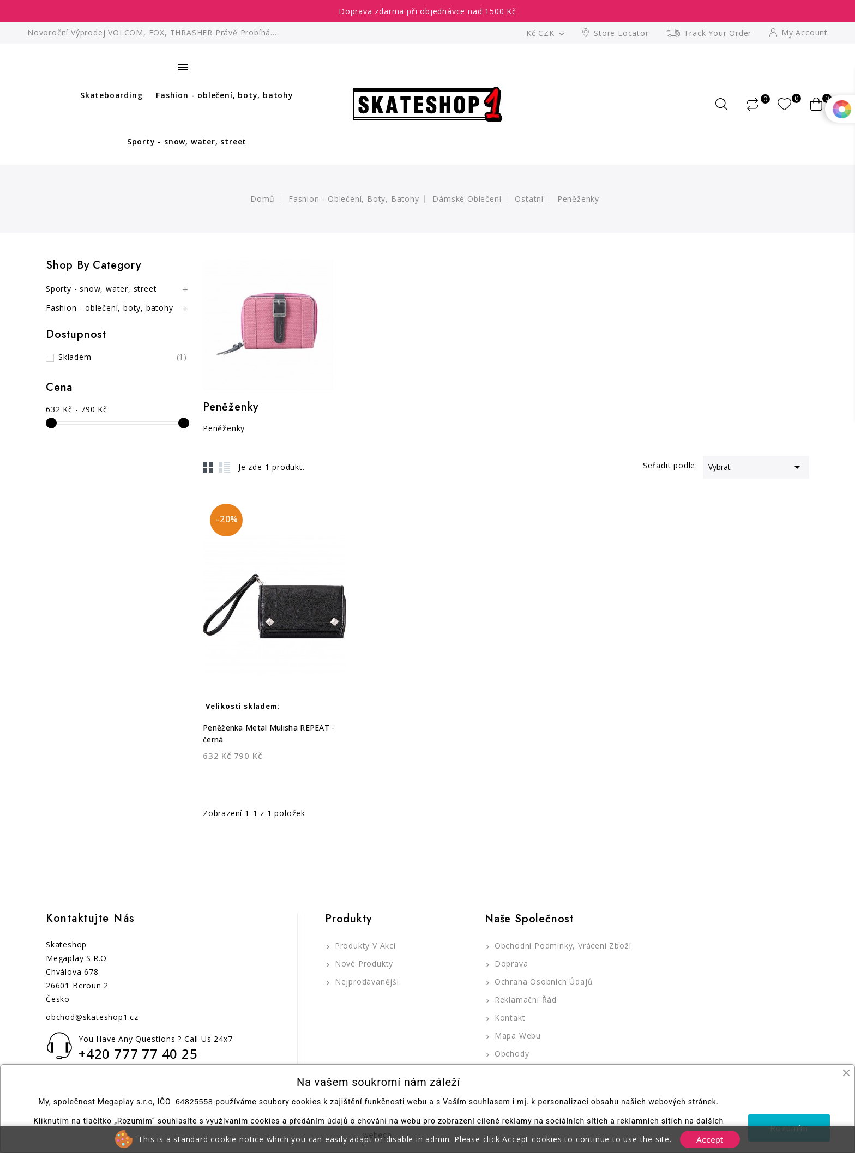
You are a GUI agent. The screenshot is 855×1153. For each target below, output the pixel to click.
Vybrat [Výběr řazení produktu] (756, 466)
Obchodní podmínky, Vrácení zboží (561, 945)
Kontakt (508, 1017)
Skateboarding (111, 95)
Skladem (122, 357)
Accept (710, 1139)
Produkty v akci (364, 945)
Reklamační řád (524, 999)
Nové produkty (362, 963)
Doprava (510, 963)
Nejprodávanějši (365, 981)
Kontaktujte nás (90, 918)
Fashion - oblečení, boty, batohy (224, 95)
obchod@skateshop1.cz (92, 1017)
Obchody (510, 1053)
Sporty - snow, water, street (186, 141)
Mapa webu (516, 1035)
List (224, 467)
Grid (208, 467)
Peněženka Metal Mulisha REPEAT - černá (269, 733)
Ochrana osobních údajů (542, 981)
